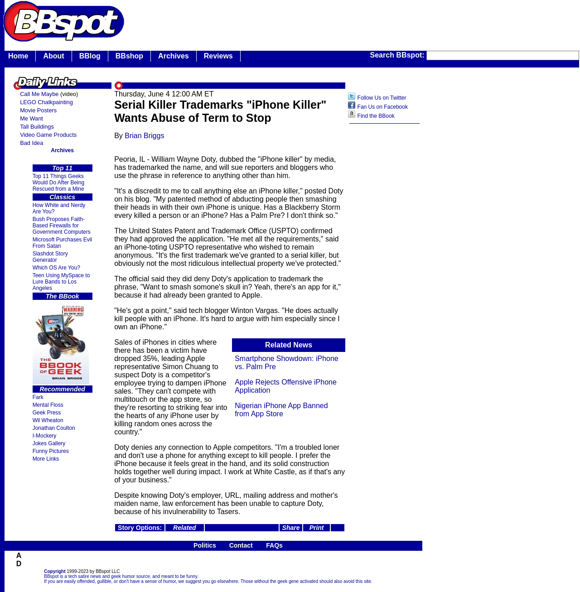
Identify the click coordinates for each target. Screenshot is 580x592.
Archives (173, 56)
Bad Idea (31, 143)
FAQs (274, 545)
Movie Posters (38, 110)
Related (184, 527)
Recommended (62, 389)
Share (291, 527)
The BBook (62, 296)
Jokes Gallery (49, 443)
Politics (204, 545)
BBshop (129, 56)
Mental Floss (48, 405)
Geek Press (47, 412)
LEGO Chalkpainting (46, 102)
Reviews (218, 56)
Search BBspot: (398, 55)
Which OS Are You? (56, 268)
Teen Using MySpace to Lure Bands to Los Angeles (61, 281)
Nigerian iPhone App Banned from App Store (281, 410)
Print (316, 527)
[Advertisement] (384, 271)
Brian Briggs (144, 136)
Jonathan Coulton (54, 428)
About (53, 56)
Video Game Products (48, 134)
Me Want (31, 118)
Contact (241, 545)
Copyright (54, 571)
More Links (46, 459)
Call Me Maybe (39, 94)
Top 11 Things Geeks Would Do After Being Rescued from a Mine (59, 182)
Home (18, 56)
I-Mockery (45, 436)
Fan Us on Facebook (383, 107)
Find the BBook (376, 116)
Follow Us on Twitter (382, 98)
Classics (62, 197)
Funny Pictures (51, 451)
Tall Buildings (37, 126)
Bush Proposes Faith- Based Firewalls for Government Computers (62, 225)
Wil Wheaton (48, 420)
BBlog (90, 56)
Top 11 (62, 168)
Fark (38, 397)
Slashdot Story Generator (50, 256)
